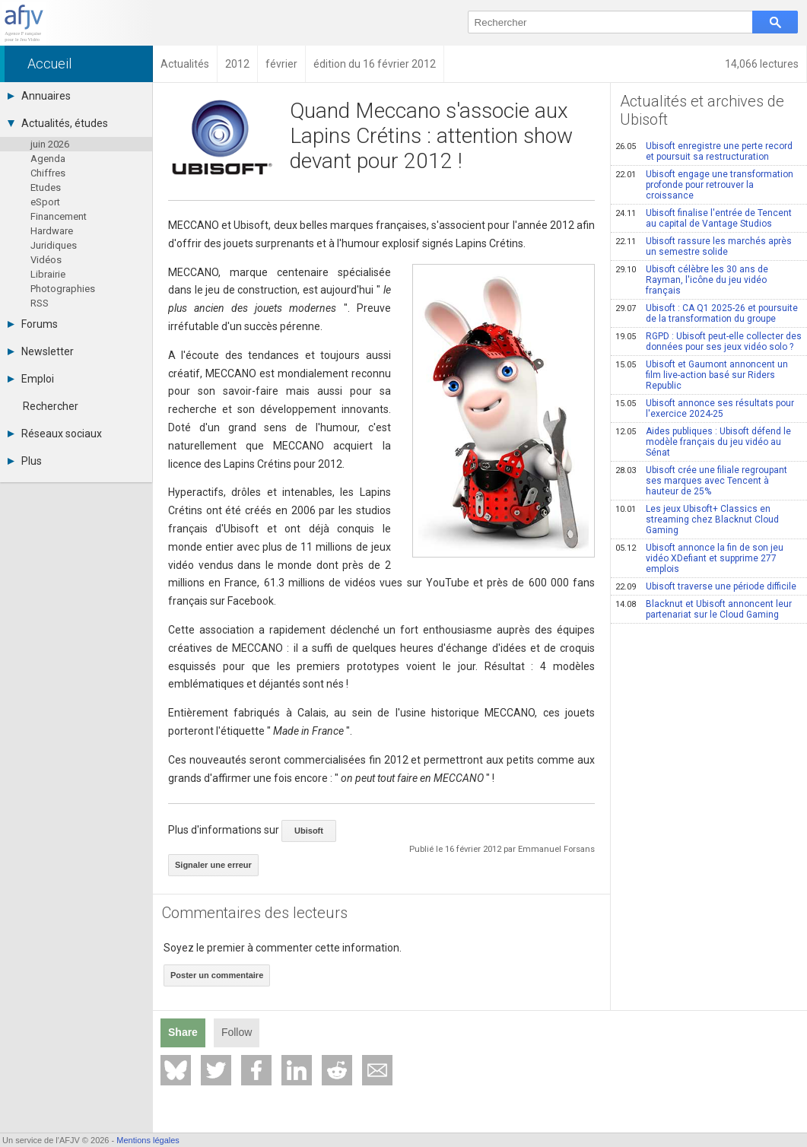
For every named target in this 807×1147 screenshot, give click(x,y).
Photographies (62, 288)
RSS (39, 303)
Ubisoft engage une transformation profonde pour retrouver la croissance (704, 185)
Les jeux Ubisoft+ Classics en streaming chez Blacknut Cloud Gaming (697, 519)
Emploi (31, 379)
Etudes (45, 187)
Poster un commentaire (216, 975)
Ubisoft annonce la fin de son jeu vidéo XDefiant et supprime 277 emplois (699, 558)
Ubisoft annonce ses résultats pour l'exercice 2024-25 (704, 408)
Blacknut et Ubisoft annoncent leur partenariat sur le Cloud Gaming (703, 609)
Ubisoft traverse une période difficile (705, 586)
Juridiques (53, 245)
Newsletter (41, 351)
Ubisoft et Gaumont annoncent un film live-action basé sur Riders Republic (701, 375)
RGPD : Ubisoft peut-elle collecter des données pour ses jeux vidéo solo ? (708, 341)
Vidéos (46, 259)
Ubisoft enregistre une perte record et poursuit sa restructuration (704, 151)
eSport (45, 202)
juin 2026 (49, 144)
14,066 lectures (762, 64)
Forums (33, 324)
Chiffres (47, 173)
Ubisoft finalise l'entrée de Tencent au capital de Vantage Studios (703, 218)
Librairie (47, 274)
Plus (25, 461)
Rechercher (50, 406)
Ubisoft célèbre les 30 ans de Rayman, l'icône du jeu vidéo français (691, 280)
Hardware (51, 231)
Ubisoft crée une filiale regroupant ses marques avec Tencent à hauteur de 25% (701, 481)
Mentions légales (148, 1140)
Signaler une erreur (213, 864)
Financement (58, 216)
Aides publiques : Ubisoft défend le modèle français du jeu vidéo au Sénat (703, 442)
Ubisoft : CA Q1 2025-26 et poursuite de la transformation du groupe (706, 313)
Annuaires (39, 96)
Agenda (47, 158)
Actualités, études (58, 123)
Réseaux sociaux (55, 433)
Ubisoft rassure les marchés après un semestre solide (703, 246)
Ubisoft (308, 830)
